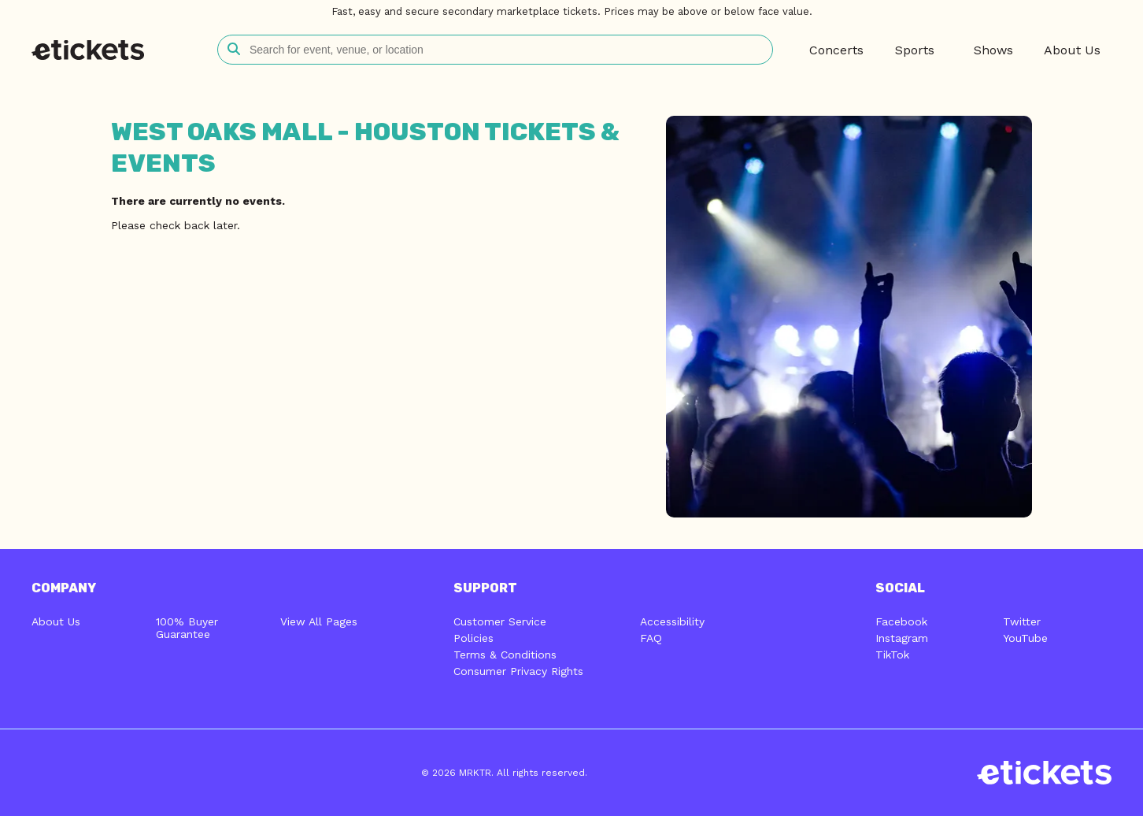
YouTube (1025, 638)
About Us (55, 621)
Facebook (901, 621)
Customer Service (499, 621)
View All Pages (318, 621)
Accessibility (672, 621)
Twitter (1022, 621)
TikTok (892, 654)
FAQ (651, 638)
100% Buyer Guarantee (187, 627)
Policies (473, 638)
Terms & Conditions (505, 654)
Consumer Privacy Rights (518, 671)
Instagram (901, 638)
